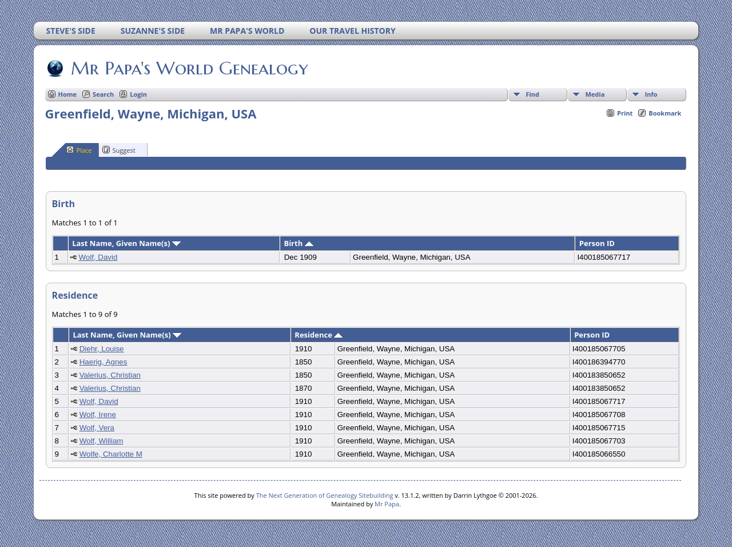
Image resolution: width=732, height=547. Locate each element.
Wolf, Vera (96, 427)
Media (594, 94)
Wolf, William (101, 441)
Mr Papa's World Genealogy (188, 68)
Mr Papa (387, 504)
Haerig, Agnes (103, 362)
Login (138, 94)
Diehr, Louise (101, 348)
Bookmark (665, 113)
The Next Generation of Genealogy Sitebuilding (324, 495)
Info (651, 94)
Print (624, 113)
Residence (319, 335)
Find (532, 94)
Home (67, 94)
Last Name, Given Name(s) (126, 243)
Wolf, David (97, 257)
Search (103, 94)
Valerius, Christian (110, 375)
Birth (298, 243)
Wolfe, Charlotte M (110, 454)
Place (79, 149)
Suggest (119, 149)
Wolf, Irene (97, 414)
